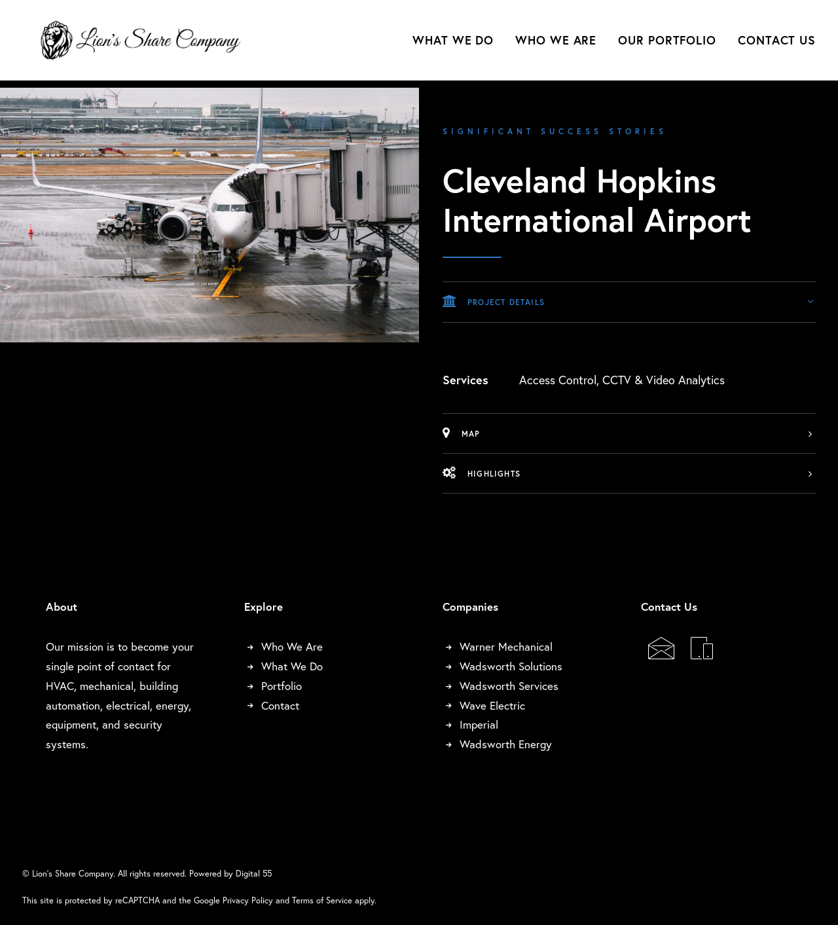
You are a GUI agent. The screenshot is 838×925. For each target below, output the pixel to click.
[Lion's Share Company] (145, 44)
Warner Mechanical (506, 646)
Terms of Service (322, 900)
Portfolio (281, 686)
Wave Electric (492, 705)
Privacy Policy (248, 900)
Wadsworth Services (509, 686)
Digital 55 (254, 873)
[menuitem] (457, 44)
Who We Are (555, 44)
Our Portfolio (667, 44)
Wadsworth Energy (506, 744)
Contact (280, 705)
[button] (661, 654)
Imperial (479, 724)
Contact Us (777, 44)
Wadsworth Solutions (511, 666)
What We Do (453, 44)
